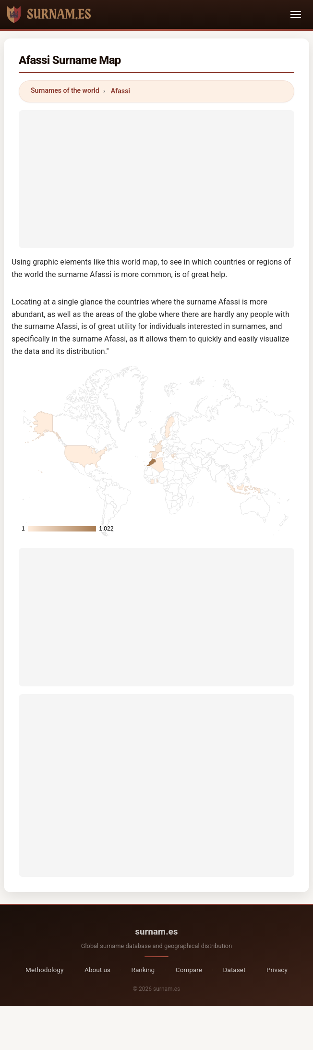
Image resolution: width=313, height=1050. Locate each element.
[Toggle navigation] (296, 14)
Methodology (44, 970)
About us (97, 970)
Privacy (277, 970)
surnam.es (156, 931)
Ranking (143, 970)
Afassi (120, 91)
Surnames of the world (65, 90)
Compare (189, 970)
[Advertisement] (156, 177)
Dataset (234, 970)
